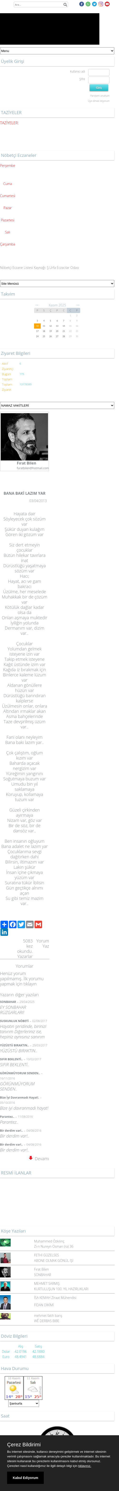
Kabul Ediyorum (25, 1478)
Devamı (39, 1158)
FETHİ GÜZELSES (46, 1255)
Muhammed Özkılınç (49, 1241)
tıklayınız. (84, 1466)
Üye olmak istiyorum (99, 101)
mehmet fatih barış (48, 1315)
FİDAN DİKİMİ (44, 1305)
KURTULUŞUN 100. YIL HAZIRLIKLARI (61, 1289)
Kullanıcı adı (77, 71)
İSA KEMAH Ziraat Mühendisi (55, 1297)
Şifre (82, 79)
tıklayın (29, 984)
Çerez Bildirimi (24, 1444)
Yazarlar (25, 956)
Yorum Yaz (42, 943)
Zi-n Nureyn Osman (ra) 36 (53, 1246)
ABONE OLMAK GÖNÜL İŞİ (53, 1260)
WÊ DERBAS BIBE (46, 1321)
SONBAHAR (42, 1274)
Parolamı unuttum (100, 95)
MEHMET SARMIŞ (47, 1283)
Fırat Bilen (41, 1269)
